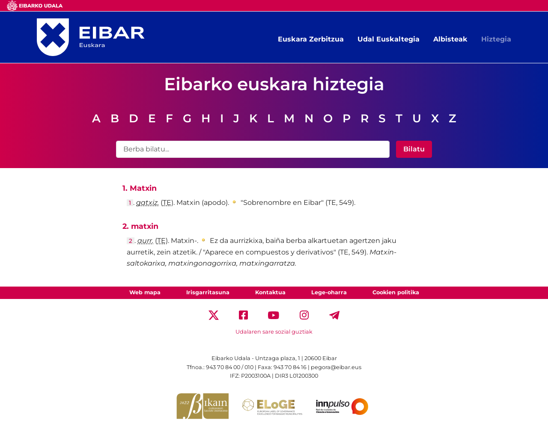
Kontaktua (270, 292)
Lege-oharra (329, 292)
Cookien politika (395, 292)
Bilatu (414, 149)
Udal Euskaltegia (388, 39)
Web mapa (145, 292)
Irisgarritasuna (207, 292)
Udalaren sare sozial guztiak (274, 331)
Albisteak (450, 39)
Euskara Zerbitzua (311, 39)
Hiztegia (496, 39)
